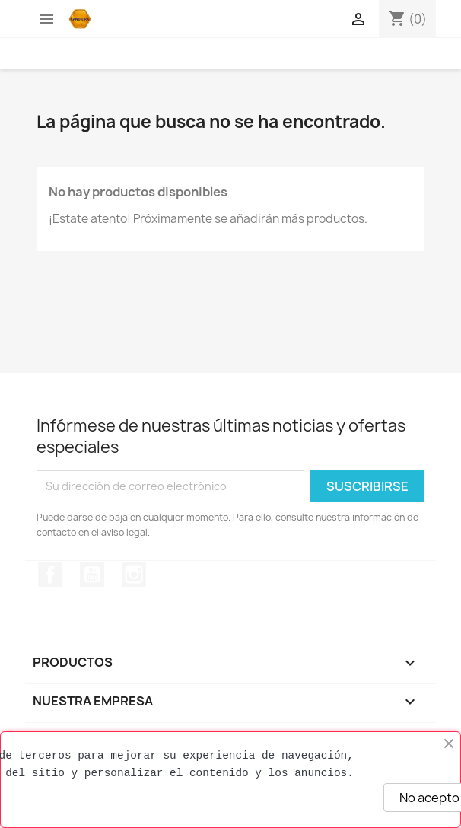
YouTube (92, 574)
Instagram (134, 574)
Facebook (50, 574)
